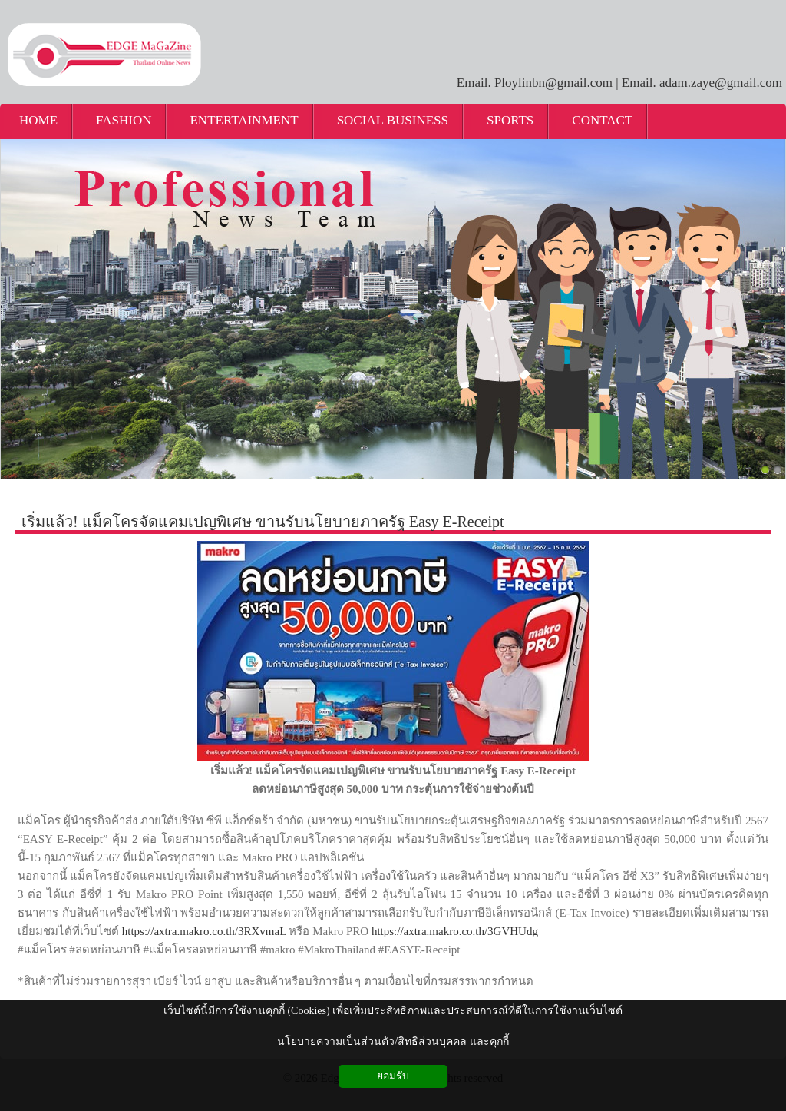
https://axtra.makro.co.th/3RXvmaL (204, 931)
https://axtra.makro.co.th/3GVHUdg (455, 931)
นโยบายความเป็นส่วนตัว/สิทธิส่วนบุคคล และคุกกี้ (392, 1041)
